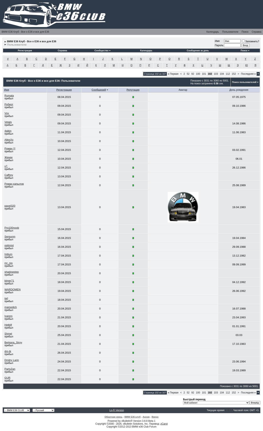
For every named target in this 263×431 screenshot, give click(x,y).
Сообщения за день (198, 50)
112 (228, 73)
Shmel (8, 333)
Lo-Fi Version (117, 410)
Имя (217, 41)
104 (222, 73)
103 (216, 73)
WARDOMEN (13, 289)
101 (204, 73)
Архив (146, 417)
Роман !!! (10, 148)
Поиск (245, 31)
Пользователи (230, 31)
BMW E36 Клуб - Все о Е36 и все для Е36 (25, 31)
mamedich (11, 307)
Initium (8, 254)
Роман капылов (14, 183)
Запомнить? (250, 41)
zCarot (164, 423)
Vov (7, 113)
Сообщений (99, 89)
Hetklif (8, 324)
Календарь (212, 31)
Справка (256, 31)
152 (234, 73)
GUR (7, 377)
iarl (6, 298)
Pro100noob (12, 227)
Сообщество (103, 50)
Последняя (248, 73)
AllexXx (9, 139)
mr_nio (9, 263)
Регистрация (25, 50)
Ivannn (9, 316)
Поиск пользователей (244, 82)
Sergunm (10, 236)
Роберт (9, 104)
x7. (6, 166)
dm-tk (8, 351)
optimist (9, 245)
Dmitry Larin (12, 360)
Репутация (133, 89)
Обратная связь (113, 417)
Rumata (9, 95)
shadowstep (12, 271)
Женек (9, 157)
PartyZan (10, 368)
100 (198, 73)
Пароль (219, 45)
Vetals (8, 122)
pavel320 (10, 205)
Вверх (155, 417)
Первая (173, 73)
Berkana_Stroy (13, 342)
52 (188, 73)
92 (192, 73)
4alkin (8, 130)
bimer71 (9, 280)
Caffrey (9, 175)
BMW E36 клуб (133, 417)
